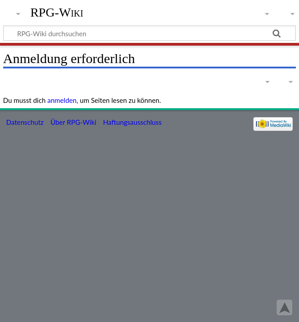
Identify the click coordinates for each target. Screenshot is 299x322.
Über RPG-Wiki (73, 122)
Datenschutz (25, 122)
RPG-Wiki (56, 12)
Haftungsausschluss (132, 122)
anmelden (62, 100)
